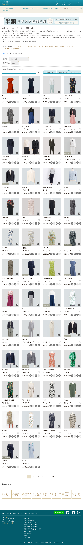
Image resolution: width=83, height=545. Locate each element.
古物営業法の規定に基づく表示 (31, 529)
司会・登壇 (32, 47)
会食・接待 (53, 47)
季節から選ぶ (18, 494)
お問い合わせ (26, 533)
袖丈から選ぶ (48, 494)
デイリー (62, 47)
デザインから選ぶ (38, 494)
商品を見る (4, 8)
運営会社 (25, 518)
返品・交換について (6, 10)
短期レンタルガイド (47, 8)
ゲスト (69, 8)
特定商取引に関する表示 (29, 525)
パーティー (71, 47)
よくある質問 (25, 8)
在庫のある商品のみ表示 (12, 54)
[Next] (53, 477)
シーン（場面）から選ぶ (27, 28)
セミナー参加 (42, 47)
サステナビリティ (28, 531)
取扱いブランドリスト (14, 8)
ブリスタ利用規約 (28, 520)
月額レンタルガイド (35, 8)
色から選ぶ (28, 494)
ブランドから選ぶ (78, 494)
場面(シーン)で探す (67, 494)
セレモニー (22, 47)
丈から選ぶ (58, 494)
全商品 (3, 28)
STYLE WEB (26, 537)
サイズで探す (8, 494)
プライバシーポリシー (29, 522)
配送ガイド (56, 8)
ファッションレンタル (13, 28)
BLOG (24, 535)
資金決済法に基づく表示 (29, 527)
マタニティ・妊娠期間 (11, 49)
